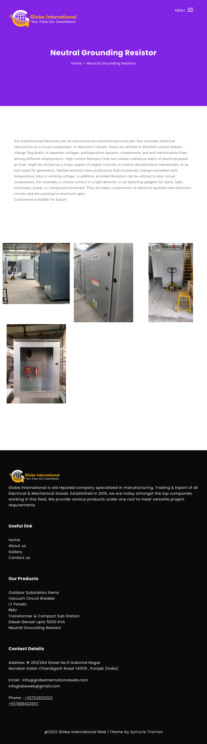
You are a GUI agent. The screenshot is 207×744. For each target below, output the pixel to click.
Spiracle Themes (146, 731)
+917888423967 (24, 703)
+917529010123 (39, 697)
